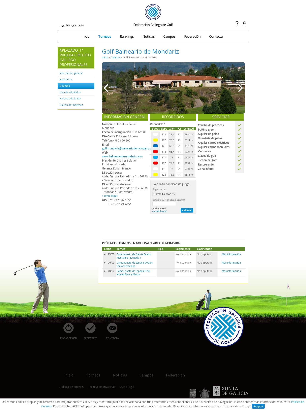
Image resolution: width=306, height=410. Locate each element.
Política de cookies (72, 387)
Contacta (216, 36)
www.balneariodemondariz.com (122, 156)
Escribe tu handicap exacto (168, 199)
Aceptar (258, 406)
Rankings (127, 36)
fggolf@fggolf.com (72, 25)
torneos (90, 372)
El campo (65, 86)
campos (144, 372)
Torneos (104, 36)
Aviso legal (127, 387)
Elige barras (159, 189)
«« (106, 88)
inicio (105, 57)
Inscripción (66, 79)
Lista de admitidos (70, 92)
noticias (117, 372)
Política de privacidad (101, 387)
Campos (169, 36)
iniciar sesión (67, 331)
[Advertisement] (174, 226)
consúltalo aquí (159, 211)
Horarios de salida (70, 98)
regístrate (88, 331)
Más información (231, 254)
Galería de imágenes (71, 105)
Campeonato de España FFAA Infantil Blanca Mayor (133, 272)
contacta (110, 331)
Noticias (148, 36)
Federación (192, 36)
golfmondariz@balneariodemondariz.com (128, 148)
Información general (71, 73)
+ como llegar (109, 195)
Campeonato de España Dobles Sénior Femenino (135, 264)
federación (173, 372)
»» (241, 88)
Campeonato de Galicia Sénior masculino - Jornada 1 (134, 256)
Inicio (85, 36)
